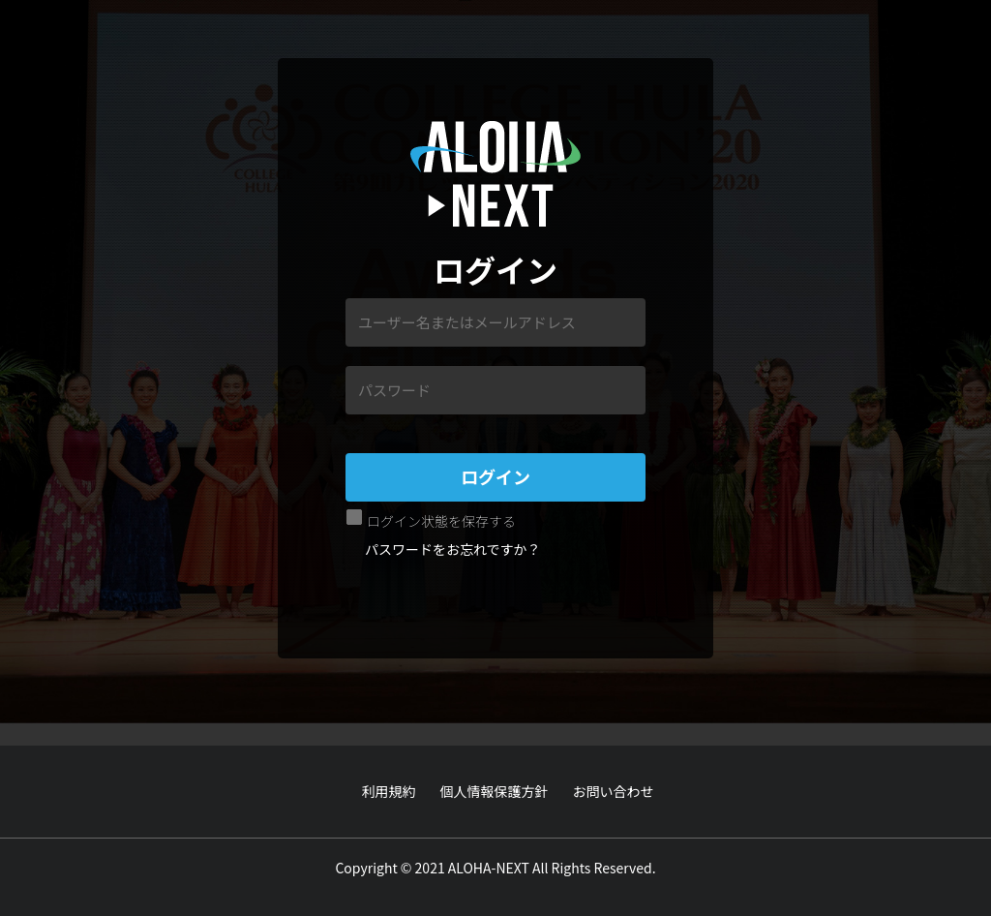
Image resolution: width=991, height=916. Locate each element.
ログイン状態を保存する (441, 521)
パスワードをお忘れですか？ (453, 549)
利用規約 (389, 791)
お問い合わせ (613, 791)
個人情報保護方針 (494, 791)
